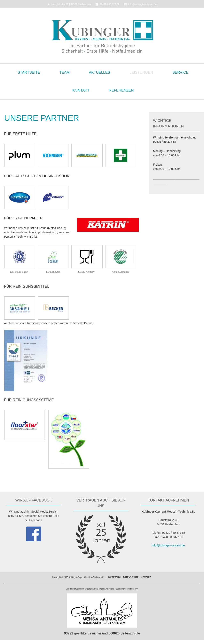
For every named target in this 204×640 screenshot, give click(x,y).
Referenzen (121, 90)
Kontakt (80, 90)
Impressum (114, 577)
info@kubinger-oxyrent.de (142, 4)
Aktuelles (99, 72)
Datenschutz (130, 577)
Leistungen (141, 72)
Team (64, 72)
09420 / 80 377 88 (109, 4)
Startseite (29, 72)
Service (180, 72)
